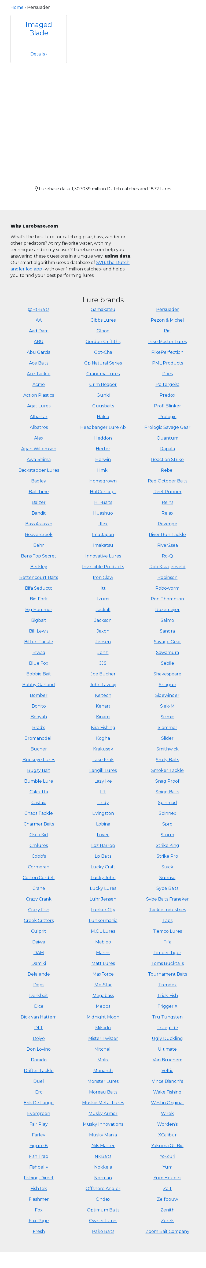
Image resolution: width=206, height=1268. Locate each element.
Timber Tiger (167, 952)
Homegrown (103, 481)
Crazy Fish (38, 909)
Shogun (167, 684)
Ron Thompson (167, 598)
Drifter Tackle (39, 1070)
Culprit (38, 931)
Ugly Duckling (167, 1038)
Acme (38, 384)
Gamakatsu (103, 309)
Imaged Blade (38, 28)
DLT (38, 1027)
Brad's (38, 727)
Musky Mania (103, 1134)
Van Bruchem (167, 1059)
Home (17, 7)
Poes (167, 373)
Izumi (103, 598)
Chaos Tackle (38, 813)
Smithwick (167, 749)
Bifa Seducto (39, 588)
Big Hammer (38, 609)
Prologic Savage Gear (167, 427)
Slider (167, 738)
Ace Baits (38, 363)
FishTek (39, 1188)
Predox (167, 395)
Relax (167, 513)
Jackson (103, 620)
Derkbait (38, 995)
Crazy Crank (39, 899)
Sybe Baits (167, 888)
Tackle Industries (167, 909)
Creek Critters (39, 920)
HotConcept (103, 491)
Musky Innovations (103, 1124)
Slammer (167, 727)
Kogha (103, 738)
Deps (38, 984)
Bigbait (38, 620)
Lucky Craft (103, 866)
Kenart (103, 706)
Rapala (167, 448)
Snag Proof (167, 781)
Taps (167, 920)
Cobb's (39, 856)
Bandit (39, 513)
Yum (167, 1167)
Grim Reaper (103, 384)
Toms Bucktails (167, 963)
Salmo (167, 620)
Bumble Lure (38, 781)
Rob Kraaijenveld (167, 566)
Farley (38, 1134)
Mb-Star (103, 984)
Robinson (167, 577)
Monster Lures (103, 1081)
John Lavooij (103, 684)
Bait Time (39, 491)
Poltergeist (167, 384)
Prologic (167, 416)
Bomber (38, 695)
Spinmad (167, 802)
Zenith (167, 1210)
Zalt (167, 1188)
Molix (103, 1059)
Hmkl (103, 470)
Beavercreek (39, 534)
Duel (38, 1081)
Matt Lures (103, 963)
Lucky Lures (103, 888)
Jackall (103, 609)
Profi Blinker (167, 405)
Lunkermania (103, 920)
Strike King (167, 845)
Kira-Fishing (103, 727)
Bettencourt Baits (38, 577)
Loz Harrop (103, 845)
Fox (39, 1210)
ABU (38, 341)
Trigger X (167, 1006)
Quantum (167, 438)
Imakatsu (103, 545)
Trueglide (167, 1027)
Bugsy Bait (38, 770)
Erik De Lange (39, 1102)
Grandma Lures (103, 373)
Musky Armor (103, 1113)
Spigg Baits (167, 791)
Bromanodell (38, 738)
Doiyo (39, 1038)
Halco (103, 416)
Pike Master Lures (167, 341)
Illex (103, 523)
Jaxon (103, 631)
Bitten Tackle (38, 641)
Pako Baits (103, 1231)
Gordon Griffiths (103, 341)
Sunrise (167, 877)
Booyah (39, 716)
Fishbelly (38, 1167)
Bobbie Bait (38, 673)
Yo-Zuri (167, 1156)
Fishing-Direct (39, 1177)
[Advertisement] (103, 119)
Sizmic (167, 716)
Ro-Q (167, 556)
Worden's (167, 1124)
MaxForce (103, 974)
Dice (38, 1006)
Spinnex (167, 813)
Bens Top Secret (38, 556)
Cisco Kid (39, 834)
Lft (103, 791)
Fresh (39, 1231)
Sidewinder (167, 695)
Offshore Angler (103, 1188)
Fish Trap (38, 1156)
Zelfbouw (167, 1199)
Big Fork (39, 598)
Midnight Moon (103, 1017)
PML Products (167, 363)
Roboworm (167, 588)
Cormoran (38, 866)
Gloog (103, 330)
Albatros (39, 427)
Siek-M (167, 706)
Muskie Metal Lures (103, 1102)
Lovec (103, 834)
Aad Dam (39, 330)
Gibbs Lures (103, 320)
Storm (167, 834)
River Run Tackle (167, 534)
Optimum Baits (103, 1210)
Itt (103, 588)
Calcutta (39, 791)
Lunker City (103, 909)
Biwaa (38, 652)
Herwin (103, 459)
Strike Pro (167, 856)
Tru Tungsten (167, 1017)
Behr (38, 545)
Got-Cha (103, 352)
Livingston (103, 813)
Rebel (167, 470)
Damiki (38, 963)
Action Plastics (38, 395)
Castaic (38, 802)
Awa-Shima (39, 459)
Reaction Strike (167, 459)
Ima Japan (103, 534)
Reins (167, 502)
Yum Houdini (167, 1177)
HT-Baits (103, 502)
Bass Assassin (38, 523)
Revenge (167, 523)
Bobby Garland (38, 684)
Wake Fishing (167, 1092)
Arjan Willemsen (38, 448)
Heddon (103, 438)
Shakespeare (167, 673)
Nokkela (103, 1167)
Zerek (167, 1220)
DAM (39, 952)
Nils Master (103, 1145)
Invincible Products (103, 566)
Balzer (39, 502)
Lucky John (103, 877)
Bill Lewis (38, 631)
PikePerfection (167, 352)
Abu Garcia (38, 352)
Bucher (39, 749)
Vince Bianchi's (167, 1081)
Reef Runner (167, 491)
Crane (38, 888)
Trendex (167, 984)
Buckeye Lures (39, 759)
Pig (167, 330)
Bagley (38, 481)
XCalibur (167, 1134)
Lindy (103, 802)
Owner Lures (103, 1220)
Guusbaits (103, 405)
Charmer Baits (39, 824)
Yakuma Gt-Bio (167, 1145)
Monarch (103, 1070)
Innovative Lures (103, 556)
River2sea (167, 545)
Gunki (103, 395)
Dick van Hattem (39, 1017)
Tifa (167, 942)
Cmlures (39, 845)
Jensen (103, 641)
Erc (38, 1092)
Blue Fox (38, 663)
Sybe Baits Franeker (167, 899)
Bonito (39, 706)
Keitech (103, 695)
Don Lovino (39, 1049)
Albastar (38, 416)
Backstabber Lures (39, 470)
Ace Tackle (38, 373)
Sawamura (167, 652)
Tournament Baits (167, 974)
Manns (103, 952)
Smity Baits (167, 759)
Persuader (167, 309)
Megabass (103, 995)
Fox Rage (39, 1220)
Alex (38, 438)
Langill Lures (103, 770)
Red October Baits (167, 481)
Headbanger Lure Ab (103, 427)
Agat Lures (38, 405)
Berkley (38, 566)
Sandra (167, 631)
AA (39, 320)
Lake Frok (103, 759)
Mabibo (103, 942)
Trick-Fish (167, 995)
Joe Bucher (103, 673)
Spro (167, 824)
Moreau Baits (103, 1092)
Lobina (103, 824)
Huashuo (103, 513)
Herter (103, 448)
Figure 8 (39, 1145)
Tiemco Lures (167, 931)
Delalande (39, 974)
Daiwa (38, 942)
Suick (167, 866)
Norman (103, 1177)
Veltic (167, 1070)
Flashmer (39, 1199)
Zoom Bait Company (167, 1231)
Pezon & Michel (167, 320)
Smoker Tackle (167, 770)
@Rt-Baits (38, 309)
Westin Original (167, 1102)
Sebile (167, 663)
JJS (103, 663)
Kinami (103, 716)
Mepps (103, 1006)
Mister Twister (103, 1038)
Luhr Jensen (103, 899)
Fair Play (39, 1124)
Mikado (103, 1027)
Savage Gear (167, 641)
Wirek (167, 1113)
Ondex (103, 1199)
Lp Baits (103, 856)
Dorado (39, 1059)
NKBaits (103, 1156)
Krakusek (103, 749)
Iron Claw (103, 577)
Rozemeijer (167, 609)
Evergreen (38, 1113)
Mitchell (103, 1049)
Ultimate (167, 1049)
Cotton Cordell (39, 877)
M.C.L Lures (103, 931)
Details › (38, 54)
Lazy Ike (103, 781)
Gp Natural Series (103, 363)
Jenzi (103, 652)
